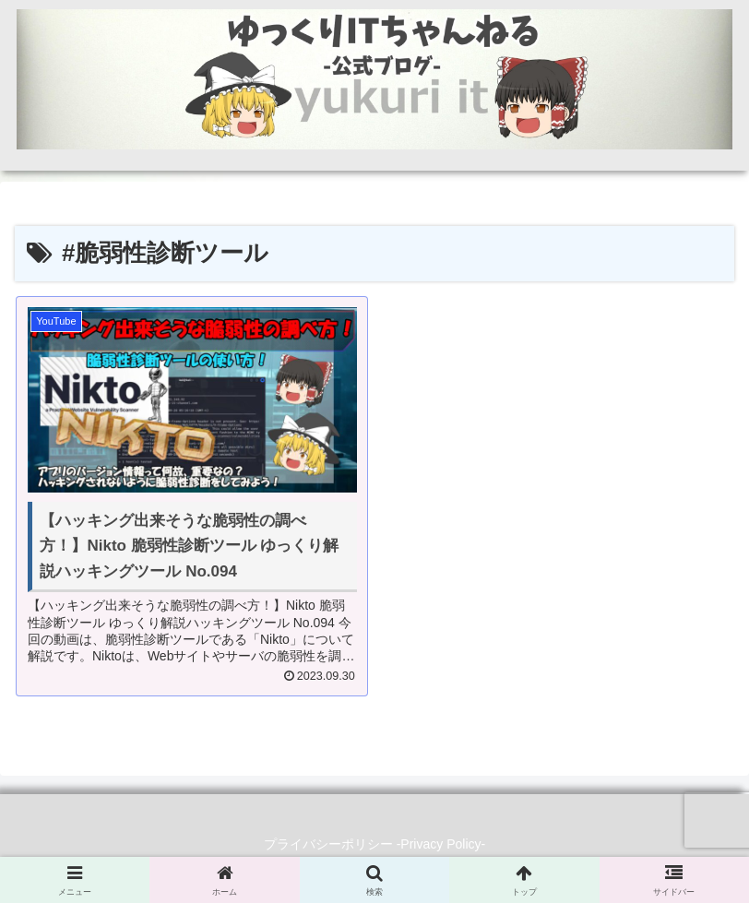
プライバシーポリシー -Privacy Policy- (374, 844)
